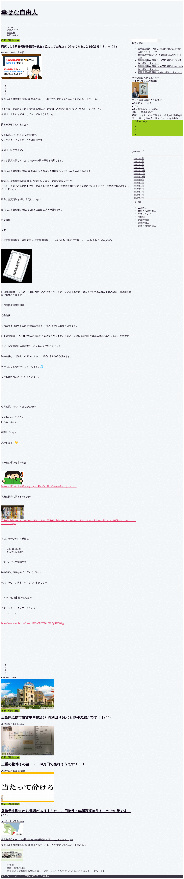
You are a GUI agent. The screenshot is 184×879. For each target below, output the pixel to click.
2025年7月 (139, 185)
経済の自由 (143, 223)
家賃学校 (11, 33)
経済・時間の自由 (10, 40)
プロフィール (13, 30)
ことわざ (142, 207)
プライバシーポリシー (12, 876)
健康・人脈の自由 (147, 210)
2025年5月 (139, 191)
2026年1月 (139, 167)
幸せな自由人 (19, 12)
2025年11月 (139, 173)
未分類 (141, 216)
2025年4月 (139, 194)
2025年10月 (139, 176)
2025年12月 (139, 170)
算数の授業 (143, 219)
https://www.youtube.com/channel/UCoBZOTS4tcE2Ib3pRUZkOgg (32, 623)
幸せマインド (145, 213)
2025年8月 (139, 182)
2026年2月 (139, 164)
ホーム (10, 27)
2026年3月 (139, 161)
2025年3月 (139, 197)
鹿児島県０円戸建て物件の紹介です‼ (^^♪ (160, 72)
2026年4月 (139, 158)
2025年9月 (139, 179)
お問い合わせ (13, 35)
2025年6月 (139, 188)
